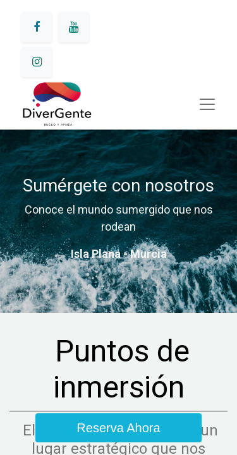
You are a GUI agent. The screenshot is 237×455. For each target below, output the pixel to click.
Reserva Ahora (118, 428)
